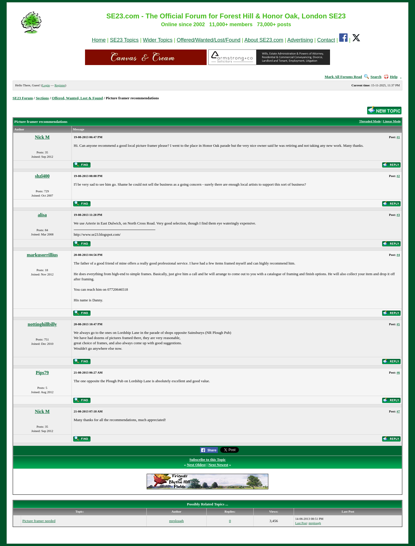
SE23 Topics (124, 40)
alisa (42, 214)
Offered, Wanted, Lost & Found (77, 98)
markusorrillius (42, 254)
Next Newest (218, 465)
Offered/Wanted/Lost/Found (208, 40)
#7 (398, 411)
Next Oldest (196, 465)
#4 (398, 254)
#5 (398, 324)
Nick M (42, 137)
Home (99, 40)
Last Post (301, 523)
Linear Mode (392, 121)
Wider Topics (158, 40)
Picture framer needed (38, 521)
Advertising (300, 40)
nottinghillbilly (42, 324)
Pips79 (42, 372)
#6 (398, 372)
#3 (398, 214)
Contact (326, 40)
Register (59, 85)
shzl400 (42, 176)
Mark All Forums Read (343, 77)
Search (372, 77)
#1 (398, 137)
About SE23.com (263, 40)
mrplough (176, 521)
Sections (42, 98)
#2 (398, 176)
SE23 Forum (23, 98)
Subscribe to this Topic (207, 459)
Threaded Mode (370, 121)
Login (46, 85)
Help (391, 77)
